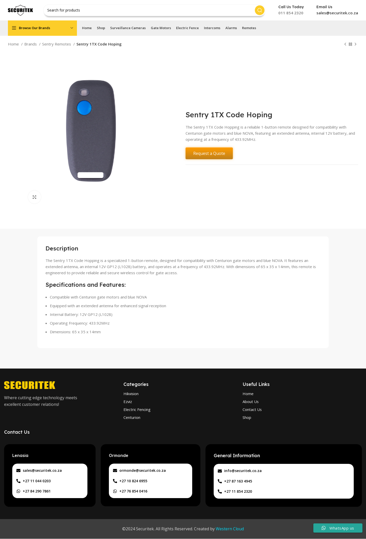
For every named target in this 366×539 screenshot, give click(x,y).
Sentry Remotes (57, 44)
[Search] (154, 10)
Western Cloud (230, 529)
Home (14, 44)
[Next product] (355, 44)
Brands (31, 44)
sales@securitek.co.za (337, 12)
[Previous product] (345, 44)
